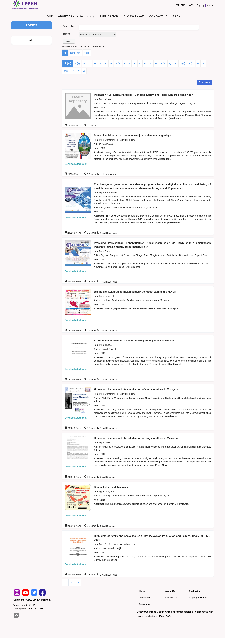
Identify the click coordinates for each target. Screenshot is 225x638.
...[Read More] (174, 118)
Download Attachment (75, 164)
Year (86, 52)
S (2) (182, 63)
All (65, 52)
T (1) (191, 63)
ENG (183, 5)
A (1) (77, 63)
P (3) (163, 63)
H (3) (118, 63)
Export (203, 82)
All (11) (67, 63)
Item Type (75, 52)
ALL (31, 40)
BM (177, 5)
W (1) (66, 71)
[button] (69, 41)
